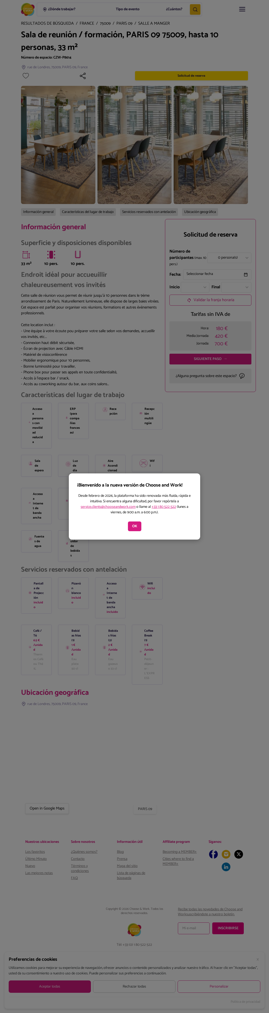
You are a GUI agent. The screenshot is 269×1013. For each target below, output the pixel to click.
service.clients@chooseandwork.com (108, 507)
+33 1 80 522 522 (164, 507)
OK (134, 526)
